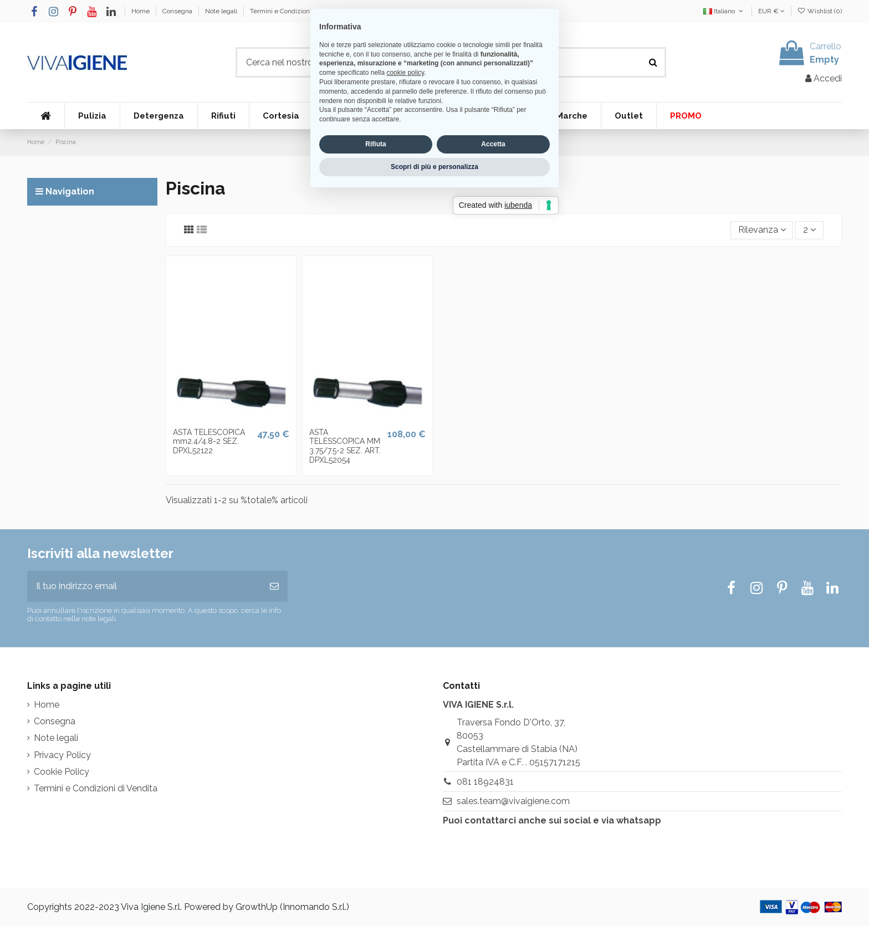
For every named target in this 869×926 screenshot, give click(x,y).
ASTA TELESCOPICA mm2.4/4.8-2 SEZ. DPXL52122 (209, 442)
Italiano (724, 11)
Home (141, 11)
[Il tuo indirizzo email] (144, 586)
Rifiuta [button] (375, 509)
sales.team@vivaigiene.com (513, 801)
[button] (92, 116)
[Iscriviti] (274, 586)
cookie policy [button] (405, 438)
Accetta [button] (493, 509)
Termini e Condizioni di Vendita (296, 11)
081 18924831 (485, 781)
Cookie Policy (61, 771)
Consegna (178, 11)
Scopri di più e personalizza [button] (434, 531)
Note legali (222, 11)
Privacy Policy (62, 755)
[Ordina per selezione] (762, 230)
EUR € (771, 11)
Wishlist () (820, 11)
